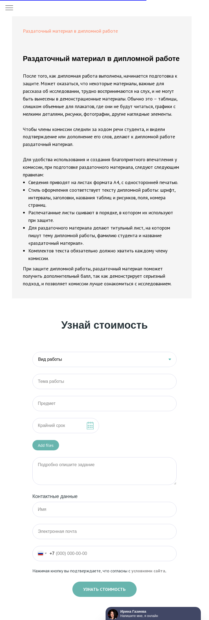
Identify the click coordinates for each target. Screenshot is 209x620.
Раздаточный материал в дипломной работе (70, 31)
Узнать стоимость (104, 589)
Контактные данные (55, 496)
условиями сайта (148, 570)
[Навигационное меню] (9, 8)
